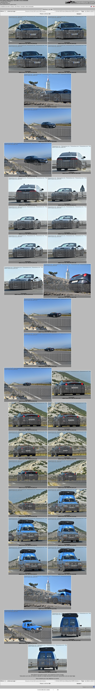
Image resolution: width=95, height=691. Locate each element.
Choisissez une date (47, 9)
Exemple (23, 6)
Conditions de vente (5, 6)
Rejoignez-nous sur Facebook (89, 687)
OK (58, 689)
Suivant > (79, 14)
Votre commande (29, 6)
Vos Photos (17, 6)
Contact (12, 6)
